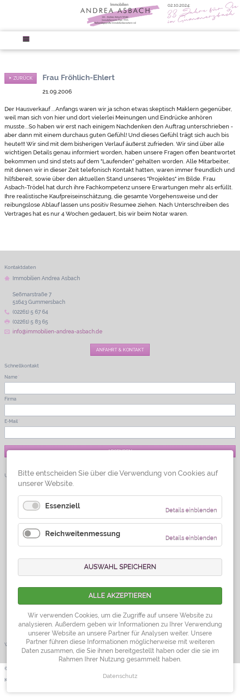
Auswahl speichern (120, 567)
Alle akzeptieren (120, 596)
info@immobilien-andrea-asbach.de (57, 331)
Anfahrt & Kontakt (120, 349)
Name (11, 376)
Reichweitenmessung (82, 533)
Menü (29, 40)
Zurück (23, 78)
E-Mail (12, 421)
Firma (10, 398)
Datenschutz (120, 676)
